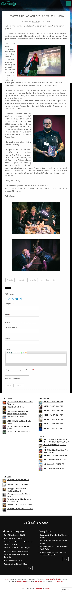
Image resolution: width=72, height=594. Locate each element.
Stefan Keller (39, 588)
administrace (59, 581)
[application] (36, 358)
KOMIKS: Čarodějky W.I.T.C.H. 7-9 (53, 464)
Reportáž (10, 280)
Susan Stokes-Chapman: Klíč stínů (14, 535)
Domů (3, 9)
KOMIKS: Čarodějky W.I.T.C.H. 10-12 (54, 460)
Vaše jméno (9, 304)
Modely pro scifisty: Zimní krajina (17, 484)
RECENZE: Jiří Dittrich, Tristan (16, 407)
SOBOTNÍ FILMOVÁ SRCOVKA (52, 428)
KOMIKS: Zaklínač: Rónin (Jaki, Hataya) (55, 455)
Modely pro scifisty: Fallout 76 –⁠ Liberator (20, 504)
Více (29, 568)
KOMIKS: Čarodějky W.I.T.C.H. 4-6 (53, 469)
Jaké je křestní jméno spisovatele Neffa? (19, 370)
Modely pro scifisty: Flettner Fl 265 (18, 480)
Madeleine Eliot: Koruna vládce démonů (16, 551)
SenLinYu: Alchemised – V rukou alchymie (17, 548)
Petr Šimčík (38, 581)
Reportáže (21, 280)
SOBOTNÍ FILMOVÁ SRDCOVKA (53, 402)
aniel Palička (22, 581)
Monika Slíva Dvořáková (52, 579)
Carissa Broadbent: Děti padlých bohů (15, 564)
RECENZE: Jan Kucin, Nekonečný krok (19, 431)
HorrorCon (33, 280)
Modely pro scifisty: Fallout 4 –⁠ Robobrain (20, 509)
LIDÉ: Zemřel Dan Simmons (15, 417)
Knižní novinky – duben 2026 (13, 560)
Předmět (7, 338)
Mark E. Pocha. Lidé (48, 280)
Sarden (7, 579)
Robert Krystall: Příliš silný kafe (13, 538)
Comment (8, 349)
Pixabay (47, 588)
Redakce (35, 21)
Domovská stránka (11, 328)
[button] (7, 352)
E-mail (7, 314)
